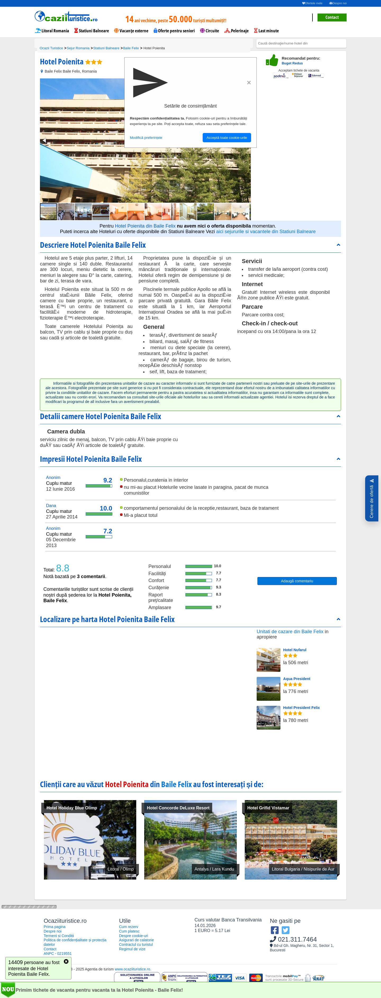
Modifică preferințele (146, 138)
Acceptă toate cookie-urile (227, 138)
